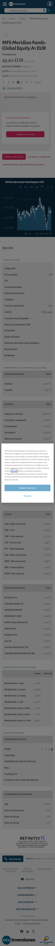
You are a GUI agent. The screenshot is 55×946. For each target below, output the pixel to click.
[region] (27, 473)
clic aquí (14, 471)
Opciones (27, 495)
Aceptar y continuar (27, 488)
